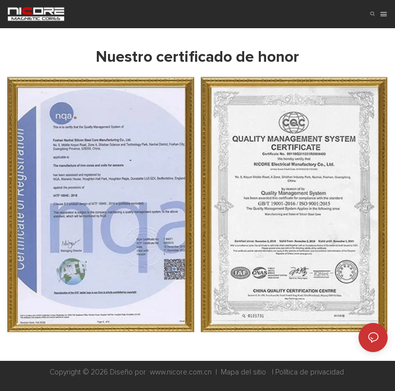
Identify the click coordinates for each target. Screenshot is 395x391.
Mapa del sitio (243, 372)
